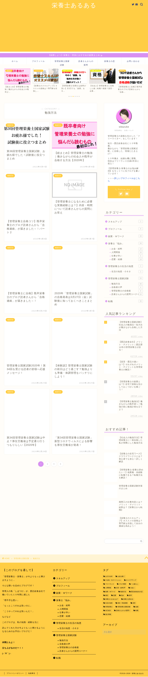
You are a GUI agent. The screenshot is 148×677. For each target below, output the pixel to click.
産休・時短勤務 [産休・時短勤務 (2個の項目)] (122, 603)
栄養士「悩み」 (125, 243)
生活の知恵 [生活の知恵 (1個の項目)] (108, 603)
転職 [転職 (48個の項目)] (136, 611)
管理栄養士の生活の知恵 (125, 266)
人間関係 (127, 252)
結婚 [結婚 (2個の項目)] (136, 607)
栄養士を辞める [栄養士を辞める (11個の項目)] (128, 599)
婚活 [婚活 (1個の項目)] (106, 596)
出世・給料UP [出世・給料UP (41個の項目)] (120, 588)
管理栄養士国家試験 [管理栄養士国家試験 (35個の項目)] (123, 607)
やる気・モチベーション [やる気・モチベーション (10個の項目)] (113, 580)
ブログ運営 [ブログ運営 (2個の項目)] (122, 584)
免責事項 (31, 673)
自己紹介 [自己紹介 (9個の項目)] (108, 611)
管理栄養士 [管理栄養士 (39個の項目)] (108, 607)
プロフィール (38, 61)
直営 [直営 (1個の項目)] (134, 603)
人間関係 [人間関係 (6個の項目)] (108, 588)
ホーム (15, 61)
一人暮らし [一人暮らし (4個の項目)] (134, 584)
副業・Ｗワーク (125, 236)
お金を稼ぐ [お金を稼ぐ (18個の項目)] (121, 577)
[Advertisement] (74, 31)
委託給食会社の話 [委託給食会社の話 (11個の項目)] (137, 592)
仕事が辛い (127, 256)
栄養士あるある (74, 5)
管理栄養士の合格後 (127, 291)
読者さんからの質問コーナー (127, 294)
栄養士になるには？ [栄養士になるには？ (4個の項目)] (111, 599)
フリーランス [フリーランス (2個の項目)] (109, 584)
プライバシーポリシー (15, 673)
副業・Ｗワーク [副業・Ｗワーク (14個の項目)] (110, 592)
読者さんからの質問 (85, 62)
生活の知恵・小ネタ (127, 272)
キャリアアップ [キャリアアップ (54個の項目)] (131, 580)
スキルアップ (125, 221)
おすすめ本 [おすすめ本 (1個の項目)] (108, 577)
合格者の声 (127, 287)
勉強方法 (127, 284)
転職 (125, 301)
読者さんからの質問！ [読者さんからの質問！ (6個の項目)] (123, 611)
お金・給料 (127, 249)
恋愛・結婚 (127, 259)
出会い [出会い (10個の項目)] (132, 588)
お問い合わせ (133, 61)
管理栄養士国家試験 (62, 62)
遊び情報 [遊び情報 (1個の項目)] (108, 615)
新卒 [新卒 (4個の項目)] (130, 596)
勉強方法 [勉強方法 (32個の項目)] (123, 592)
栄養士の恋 (109, 61)
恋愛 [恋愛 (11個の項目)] (114, 596)
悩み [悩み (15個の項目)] (122, 596)
